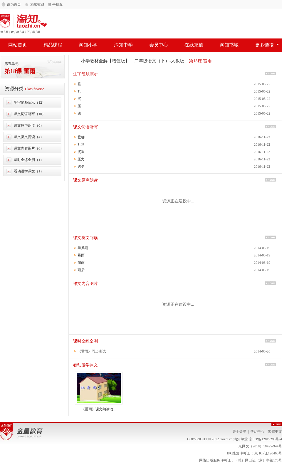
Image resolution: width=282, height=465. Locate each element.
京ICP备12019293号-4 (265, 439)
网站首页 (17, 44)
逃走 (81, 166)
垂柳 (81, 137)
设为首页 (14, 4)
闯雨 (81, 263)
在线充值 (193, 44)
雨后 (81, 270)
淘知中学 (123, 44)
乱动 (81, 144)
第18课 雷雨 (19, 71)
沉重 (81, 152)
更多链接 (264, 44)
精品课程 (52, 44)
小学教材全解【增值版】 (105, 60)
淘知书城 (229, 44)
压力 (81, 159)
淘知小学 (88, 44)
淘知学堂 (23, 23)
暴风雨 (83, 248)
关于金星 (239, 431)
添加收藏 (37, 4)
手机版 (57, 4)
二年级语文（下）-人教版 (159, 60)
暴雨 (81, 255)
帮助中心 (257, 431)
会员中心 (158, 44)
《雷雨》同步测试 (92, 351)
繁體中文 (275, 431)
